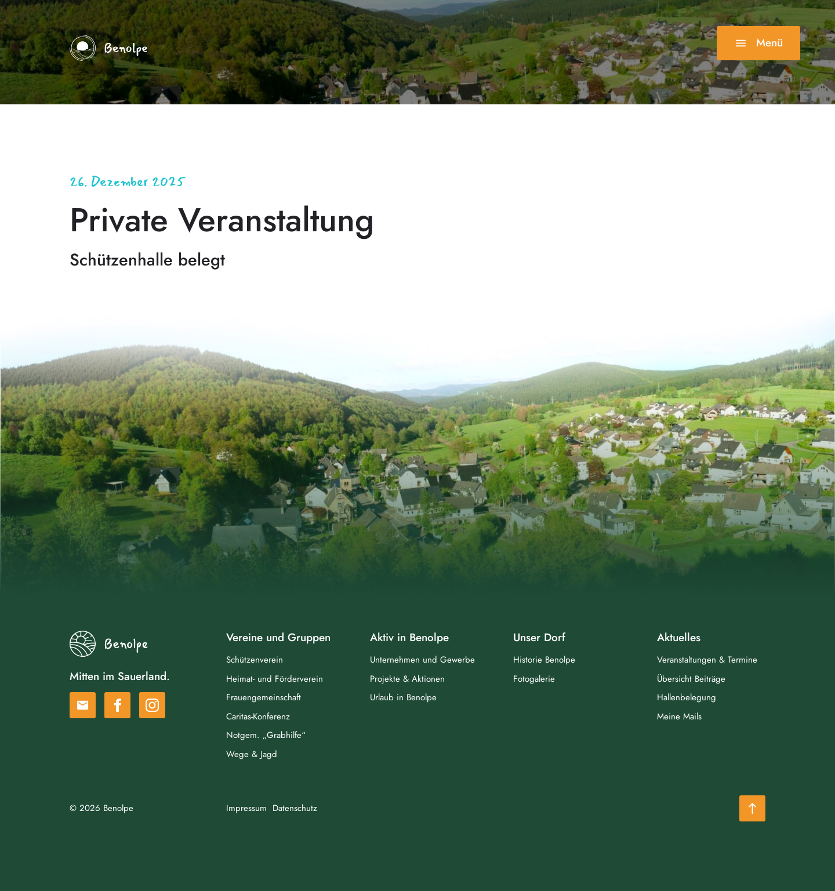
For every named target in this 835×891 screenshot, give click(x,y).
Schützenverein (254, 659)
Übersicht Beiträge (691, 678)
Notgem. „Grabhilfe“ (266, 735)
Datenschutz (295, 808)
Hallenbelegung (686, 697)
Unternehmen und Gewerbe (422, 659)
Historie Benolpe (544, 659)
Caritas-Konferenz (258, 716)
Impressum (246, 808)
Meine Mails (679, 716)
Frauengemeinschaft (263, 697)
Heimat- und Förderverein (274, 678)
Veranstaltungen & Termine (707, 659)
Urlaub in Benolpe (403, 697)
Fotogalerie (534, 678)
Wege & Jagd (251, 754)
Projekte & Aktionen (407, 678)
